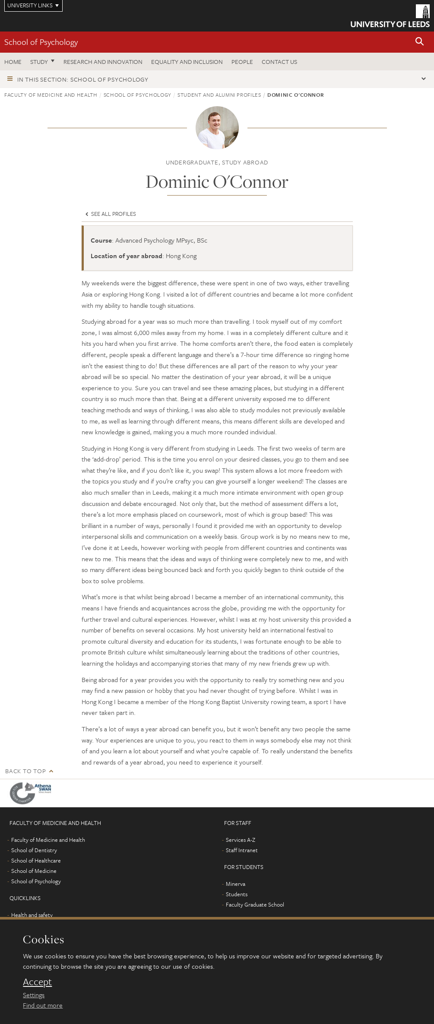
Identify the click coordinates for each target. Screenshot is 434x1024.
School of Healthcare (36, 860)
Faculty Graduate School (255, 904)
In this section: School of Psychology (83, 79)
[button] (420, 42)
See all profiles (110, 213)
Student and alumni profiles (219, 94)
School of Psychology (41, 41)
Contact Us (279, 61)
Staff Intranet (242, 850)
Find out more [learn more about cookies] (43, 1005)
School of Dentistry (34, 850)
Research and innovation (103, 61)
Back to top (25, 770)
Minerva (235, 883)
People (242, 61)
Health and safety (32, 914)
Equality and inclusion (187, 61)
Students (236, 894)
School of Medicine (34, 870)
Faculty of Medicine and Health (51, 94)
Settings (33, 994)
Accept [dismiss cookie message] (37, 982)
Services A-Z (240, 839)
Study (39, 61)
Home (13, 61)
